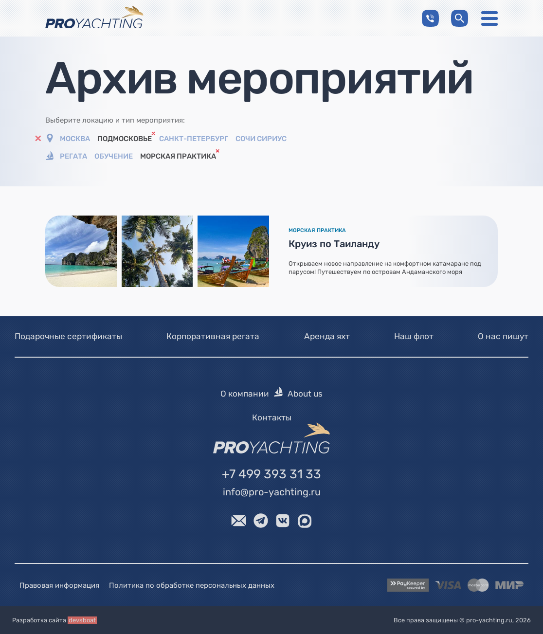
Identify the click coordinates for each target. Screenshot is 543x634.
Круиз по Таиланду (334, 244)
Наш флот (414, 336)
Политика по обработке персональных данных (191, 584)
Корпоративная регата (212, 336)
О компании (244, 394)
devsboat (82, 620)
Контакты (271, 417)
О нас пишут (503, 336)
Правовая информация (59, 584)
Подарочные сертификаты (68, 336)
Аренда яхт (327, 336)
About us (305, 394)
